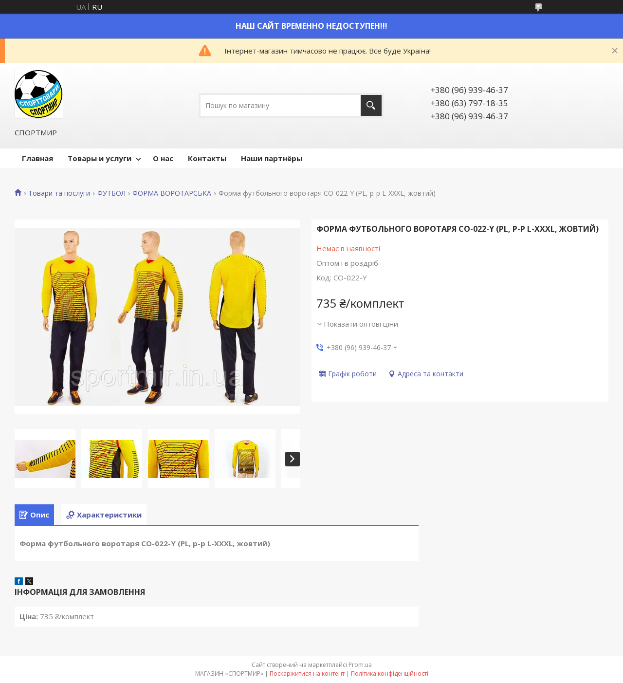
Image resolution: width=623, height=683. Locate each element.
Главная (37, 158)
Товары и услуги (99, 158)
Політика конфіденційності (389, 673)
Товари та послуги (59, 193)
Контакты (207, 158)
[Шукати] (371, 105)
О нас (163, 158)
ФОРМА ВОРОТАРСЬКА (171, 193)
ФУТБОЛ (111, 193)
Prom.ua (360, 665)
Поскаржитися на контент (307, 673)
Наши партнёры (271, 158)
